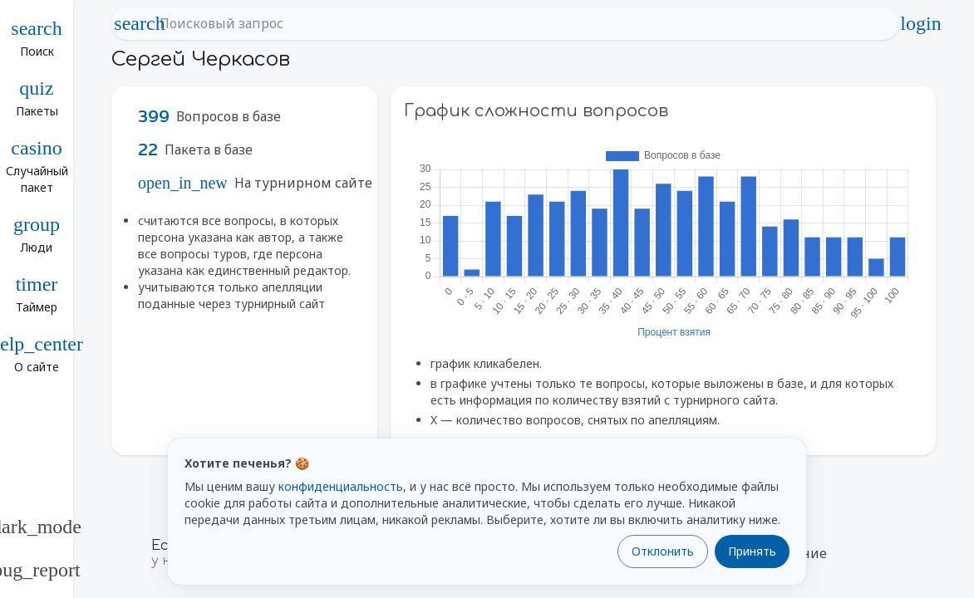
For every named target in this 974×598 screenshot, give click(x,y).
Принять (752, 551)
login (921, 23)
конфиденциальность (340, 486)
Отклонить (663, 551)
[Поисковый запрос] (520, 23)
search (140, 23)
